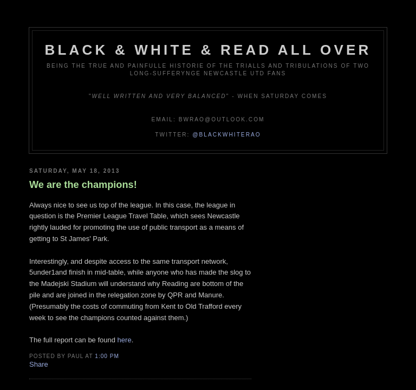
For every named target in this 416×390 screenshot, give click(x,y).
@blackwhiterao (226, 135)
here (125, 340)
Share (38, 364)
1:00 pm (107, 356)
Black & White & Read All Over (208, 50)
